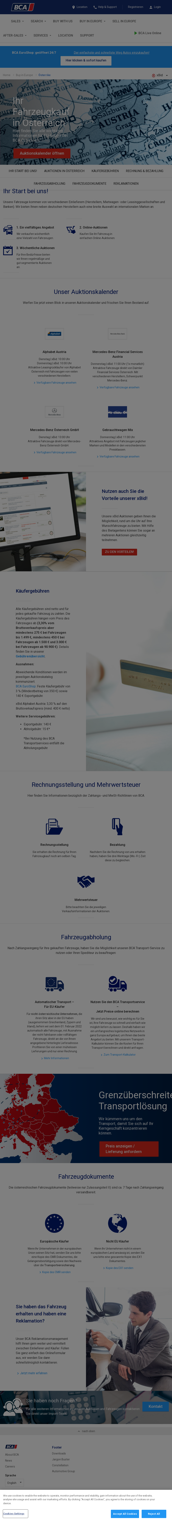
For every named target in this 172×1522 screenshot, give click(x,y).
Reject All (154, 1513)
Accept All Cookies (125, 1513)
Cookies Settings (13, 1513)
